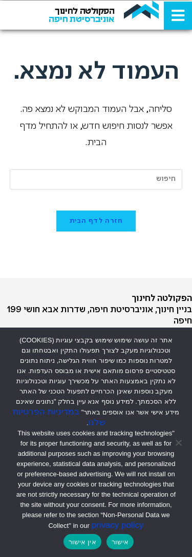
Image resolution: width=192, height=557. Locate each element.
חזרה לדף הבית (96, 221)
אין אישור (82, 542)
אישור (120, 542)
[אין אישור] (179, 442)
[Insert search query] (96, 179)
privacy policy (118, 525)
